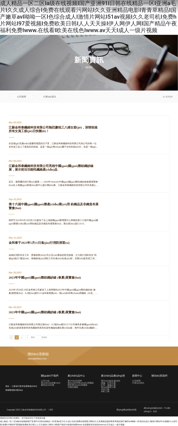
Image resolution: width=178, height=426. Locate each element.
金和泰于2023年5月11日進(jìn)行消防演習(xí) (39, 242)
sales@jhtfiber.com (37, 358)
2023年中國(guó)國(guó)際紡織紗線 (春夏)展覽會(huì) (45, 277)
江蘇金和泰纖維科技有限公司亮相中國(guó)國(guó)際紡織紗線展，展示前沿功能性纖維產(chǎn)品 (51, 167)
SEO (51, 409)
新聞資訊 (89, 60)
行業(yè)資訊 (49, 96)
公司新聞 (21, 96)
